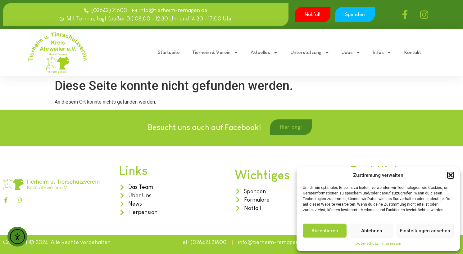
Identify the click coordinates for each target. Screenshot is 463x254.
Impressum (391, 243)
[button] (450, 175)
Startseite (169, 52)
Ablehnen (371, 231)
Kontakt (412, 52)
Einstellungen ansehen (425, 231)
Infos (382, 52)
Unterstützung (309, 52)
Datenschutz (367, 243)
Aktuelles (264, 52)
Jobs (351, 52)
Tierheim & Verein (215, 52)
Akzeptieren (324, 231)
